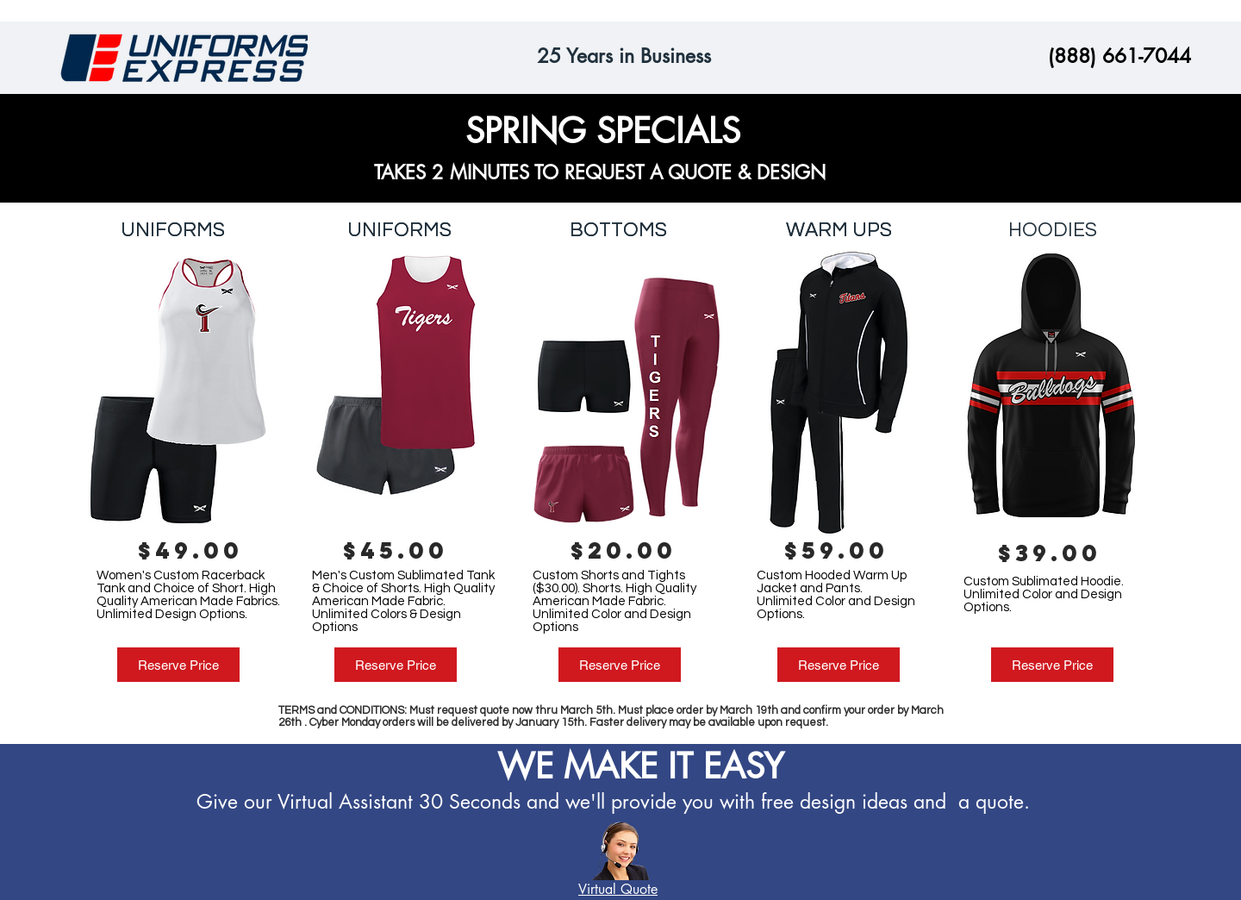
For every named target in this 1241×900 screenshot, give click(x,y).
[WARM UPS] (838, 230)
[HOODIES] (1052, 230)
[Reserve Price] (178, 664)
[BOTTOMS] (618, 230)
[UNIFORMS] (173, 230)
